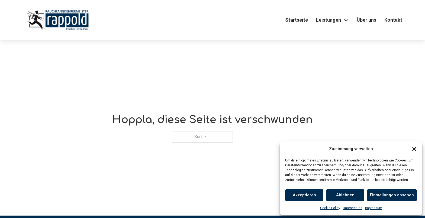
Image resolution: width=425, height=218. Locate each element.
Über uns (366, 20)
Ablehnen (345, 195)
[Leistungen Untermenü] (346, 20)
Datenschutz (352, 208)
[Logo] (58, 20)
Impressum (373, 208)
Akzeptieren (304, 195)
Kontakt (393, 20)
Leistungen (328, 20)
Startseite (296, 20)
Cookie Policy (330, 208)
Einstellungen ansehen (392, 195)
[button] (414, 149)
